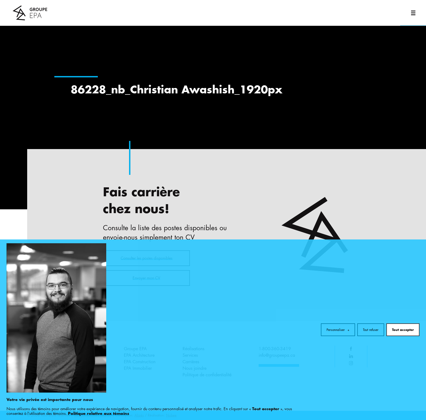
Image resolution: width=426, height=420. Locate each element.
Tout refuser (370, 300)
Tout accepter (403, 300)
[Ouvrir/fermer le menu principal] (413, 13)
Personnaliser (338, 300)
